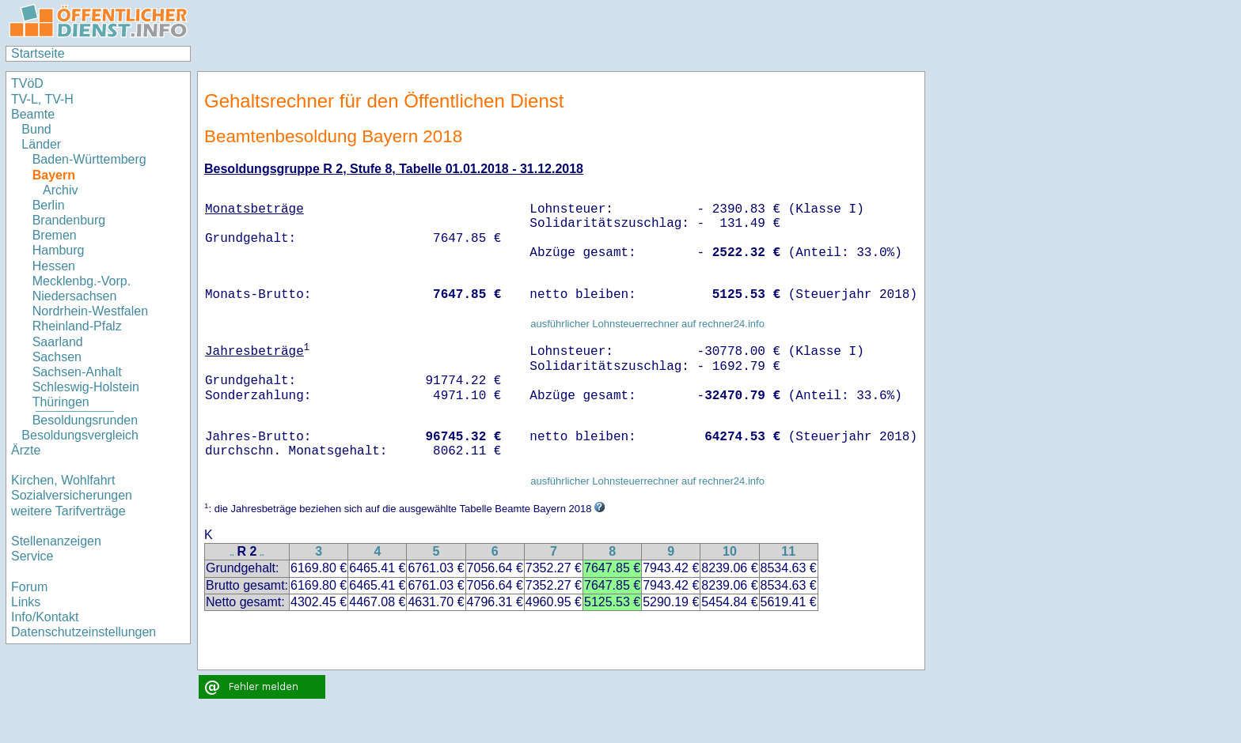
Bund (36, 129)
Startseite (38, 53)
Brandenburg (69, 220)
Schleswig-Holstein (85, 387)
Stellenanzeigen (56, 541)
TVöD (27, 83)
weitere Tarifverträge (68, 511)
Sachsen (57, 357)
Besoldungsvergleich (80, 435)
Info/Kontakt (44, 617)
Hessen (53, 266)
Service (32, 556)
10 (730, 551)
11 (788, 551)
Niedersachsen (74, 296)
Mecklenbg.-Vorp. (81, 281)
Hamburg (58, 250)
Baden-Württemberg (89, 159)
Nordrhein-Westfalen (90, 311)
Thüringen (60, 402)
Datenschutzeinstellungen (83, 632)
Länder (41, 144)
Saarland (57, 342)
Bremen (54, 235)
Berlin (48, 205)
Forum (29, 587)
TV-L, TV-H (42, 99)
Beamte (33, 114)
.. (232, 553)
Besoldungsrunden (85, 420)
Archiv (60, 190)
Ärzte (25, 450)
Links (25, 602)
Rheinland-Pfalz (77, 326)
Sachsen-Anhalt (77, 372)
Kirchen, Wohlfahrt (63, 480)
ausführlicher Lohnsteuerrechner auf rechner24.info (647, 324)
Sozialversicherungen (71, 495)
